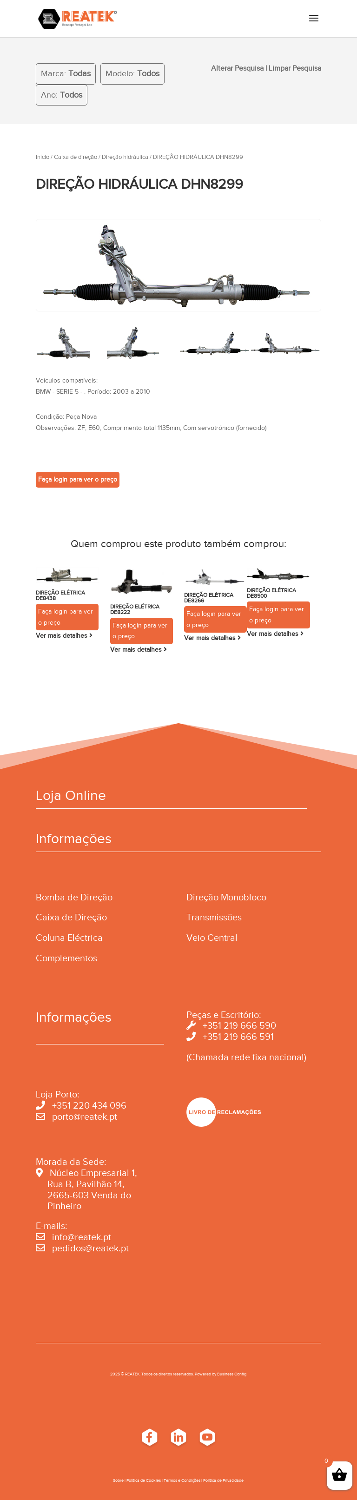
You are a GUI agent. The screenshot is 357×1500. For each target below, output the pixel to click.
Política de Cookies (143, 1480)
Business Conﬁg (231, 1374)
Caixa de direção (75, 157)
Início (42, 157)
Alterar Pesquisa (237, 68)
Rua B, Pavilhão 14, (80, 1184)
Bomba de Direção (74, 897)
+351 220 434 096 (89, 1105)
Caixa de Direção (71, 917)
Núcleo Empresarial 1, (93, 1173)
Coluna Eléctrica (69, 937)
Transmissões (214, 917)
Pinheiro (64, 1206)
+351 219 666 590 (239, 1025)
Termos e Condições (182, 1480)
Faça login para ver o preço (77, 479)
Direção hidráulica (125, 157)
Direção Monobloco (226, 897)
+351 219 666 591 (238, 1036)
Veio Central (212, 937)
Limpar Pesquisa (295, 68)
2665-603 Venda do (89, 1195)
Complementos (66, 958)
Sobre (118, 1480)
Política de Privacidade (223, 1480)
